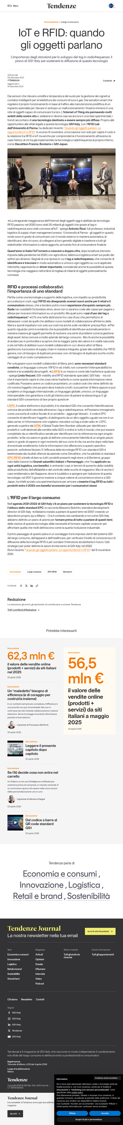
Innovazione (15, 572)
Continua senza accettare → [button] (107, 1078)
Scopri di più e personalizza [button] (88, 1119)
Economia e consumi (60, 873)
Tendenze (14, 1030)
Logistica (84, 885)
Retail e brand (37, 896)
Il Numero (40, 969)
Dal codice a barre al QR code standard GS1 (41, 824)
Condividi (109, 80)
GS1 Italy (14, 1012)
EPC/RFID (52, 572)
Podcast (40, 983)
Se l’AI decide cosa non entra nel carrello (32, 774)
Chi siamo (12, 999)
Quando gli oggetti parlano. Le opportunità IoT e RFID (58, 550)
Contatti (40, 999)
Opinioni (40, 959)
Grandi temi (13, 978)
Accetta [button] (105, 1113)
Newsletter (26, 999)
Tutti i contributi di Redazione (23, 610)
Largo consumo (34, 572)
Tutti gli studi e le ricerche (72, 956)
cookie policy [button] (77, 1092)
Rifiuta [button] (72, 1113)
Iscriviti (15, 1113)
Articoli (39, 954)
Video (39, 978)
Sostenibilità (88, 896)
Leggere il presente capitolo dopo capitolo (40, 750)
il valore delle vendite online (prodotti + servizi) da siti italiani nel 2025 (33, 662)
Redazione (14, 80)
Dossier (39, 964)
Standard (67, 572)
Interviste (40, 973)
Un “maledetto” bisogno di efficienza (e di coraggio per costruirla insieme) (28, 695)
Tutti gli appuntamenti (103, 954)
